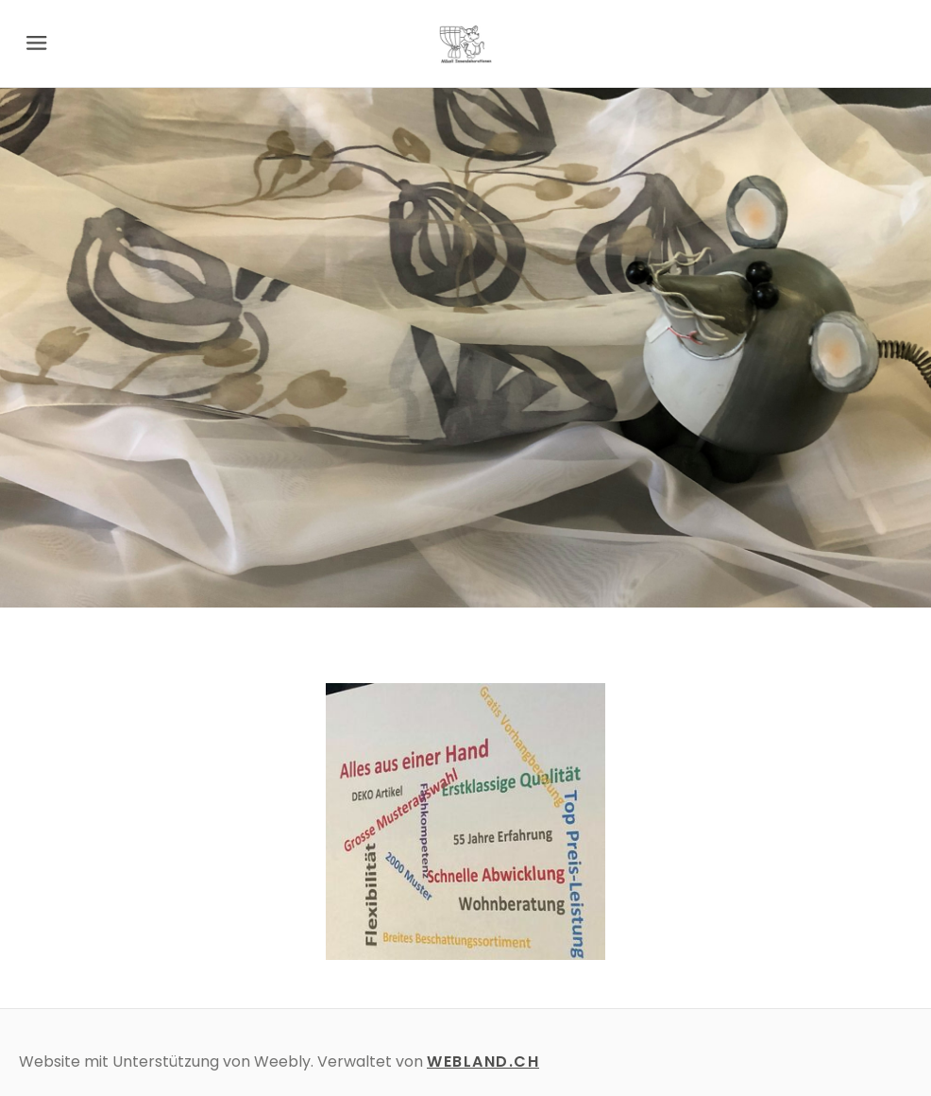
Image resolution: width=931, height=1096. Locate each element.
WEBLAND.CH (483, 1061)
